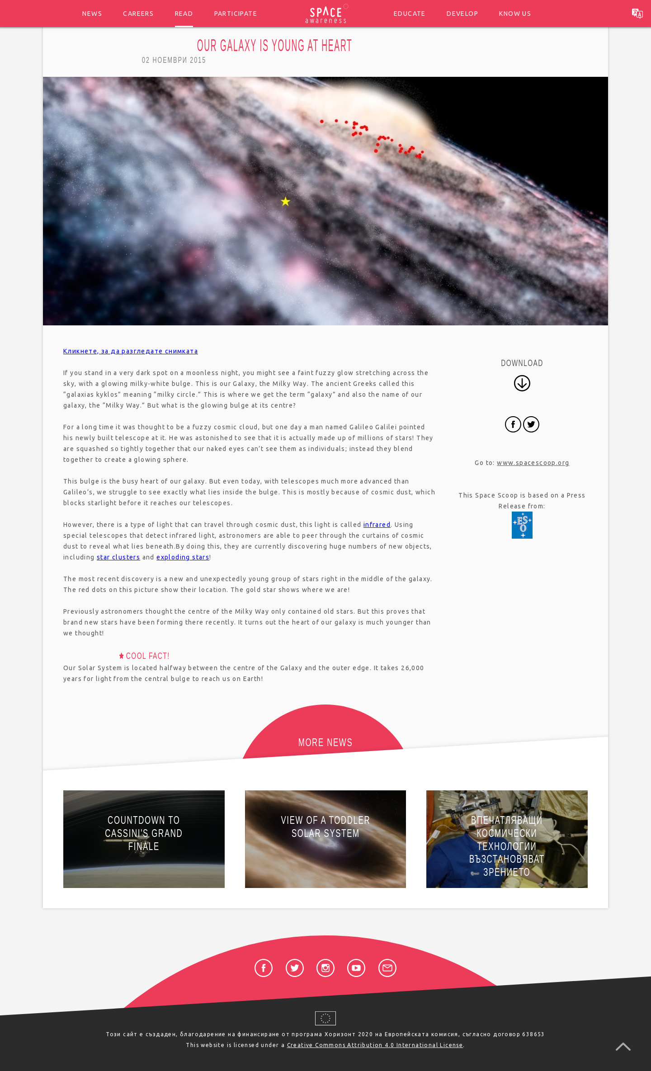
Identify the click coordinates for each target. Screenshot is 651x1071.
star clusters (118, 557)
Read (184, 13)
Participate (235, 13)
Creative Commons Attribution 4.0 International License (375, 1045)
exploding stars (182, 557)
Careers (138, 13)
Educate (410, 13)
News (92, 13)
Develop (462, 13)
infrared (377, 524)
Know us (515, 13)
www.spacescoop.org (533, 462)
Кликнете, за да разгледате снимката (130, 351)
